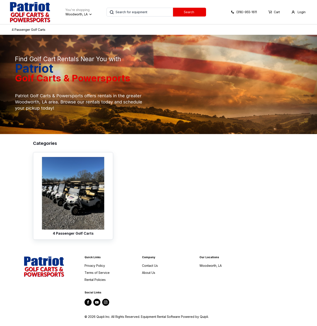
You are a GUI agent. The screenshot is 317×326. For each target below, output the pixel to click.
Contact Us (150, 265)
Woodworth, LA (210, 265)
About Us (148, 272)
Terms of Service (97, 272)
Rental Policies (95, 280)
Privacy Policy (95, 265)
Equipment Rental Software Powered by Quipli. (175, 317)
